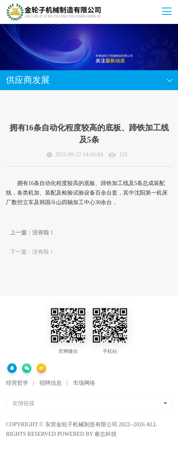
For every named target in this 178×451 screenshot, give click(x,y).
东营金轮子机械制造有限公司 (81, 424)
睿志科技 (105, 434)
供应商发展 (28, 80)
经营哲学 (17, 383)
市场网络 (84, 383)
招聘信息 (50, 383)
